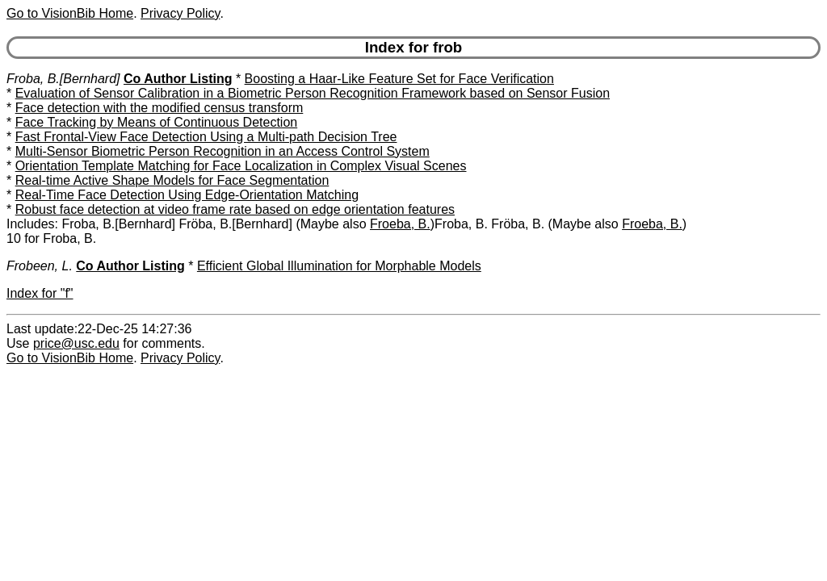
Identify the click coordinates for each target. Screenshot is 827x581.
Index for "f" (39, 293)
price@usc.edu (76, 343)
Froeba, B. (400, 224)
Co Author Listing (178, 79)
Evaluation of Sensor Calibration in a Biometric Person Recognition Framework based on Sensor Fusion (312, 93)
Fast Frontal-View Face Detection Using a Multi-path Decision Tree (206, 137)
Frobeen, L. (39, 266)
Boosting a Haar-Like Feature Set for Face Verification (399, 79)
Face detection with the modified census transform (159, 108)
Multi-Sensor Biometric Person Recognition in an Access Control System (222, 151)
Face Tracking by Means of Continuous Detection (156, 122)
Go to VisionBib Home (69, 13)
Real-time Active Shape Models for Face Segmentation (172, 180)
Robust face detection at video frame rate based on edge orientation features (235, 209)
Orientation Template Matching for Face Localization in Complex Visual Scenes (241, 166)
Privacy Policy (180, 13)
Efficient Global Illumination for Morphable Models (339, 266)
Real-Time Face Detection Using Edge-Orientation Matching (187, 195)
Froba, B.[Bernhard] (63, 79)
